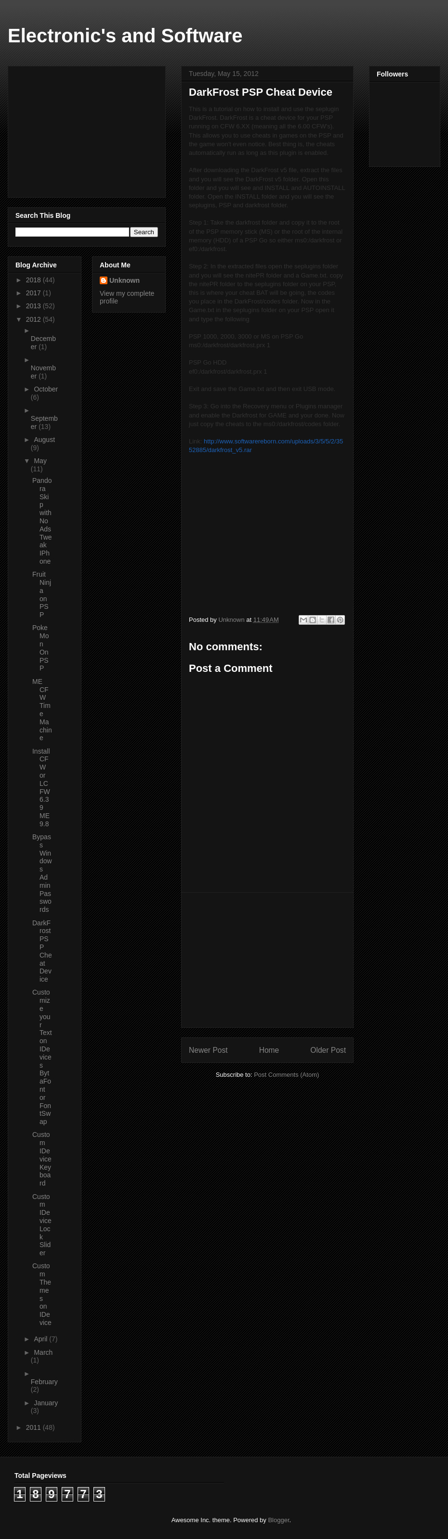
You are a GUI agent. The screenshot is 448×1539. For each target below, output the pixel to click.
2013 (34, 306)
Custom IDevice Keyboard (42, 1159)
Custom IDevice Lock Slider (42, 1225)
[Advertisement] (267, 960)
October (46, 389)
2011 (34, 1427)
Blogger (278, 1520)
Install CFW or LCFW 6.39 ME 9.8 (41, 787)
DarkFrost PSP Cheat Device (42, 951)
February (44, 1382)
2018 (34, 280)
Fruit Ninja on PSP (41, 594)
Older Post (328, 1050)
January (46, 1403)
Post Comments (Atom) (286, 1074)
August (44, 439)
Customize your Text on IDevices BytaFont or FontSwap (42, 1056)
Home (269, 1050)
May (40, 461)
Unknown (124, 280)
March (43, 1352)
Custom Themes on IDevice (42, 1294)
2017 (34, 293)
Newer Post (208, 1050)
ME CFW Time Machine (42, 710)
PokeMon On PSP (40, 648)
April (41, 1339)
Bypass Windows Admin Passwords (42, 873)
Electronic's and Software (125, 35)
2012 (34, 319)
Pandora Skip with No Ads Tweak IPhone (42, 521)
